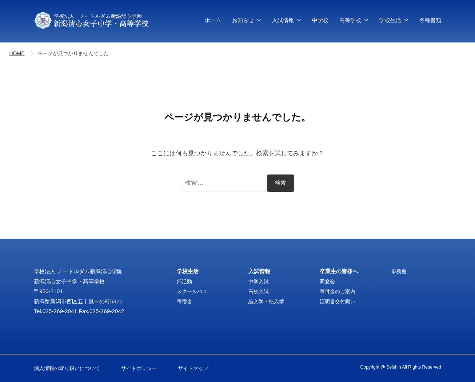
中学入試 (259, 281)
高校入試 (259, 291)
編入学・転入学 (267, 301)
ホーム (213, 20)
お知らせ (243, 20)
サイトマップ (192, 368)
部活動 (185, 281)
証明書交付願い (339, 301)
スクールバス (193, 291)
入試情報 (283, 20)
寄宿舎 (185, 301)
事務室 (399, 271)
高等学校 (350, 20)
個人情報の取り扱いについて (69, 368)
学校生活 (390, 20)
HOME (17, 53)
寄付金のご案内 (339, 291)
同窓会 (328, 281)
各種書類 (430, 20)
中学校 (320, 20)
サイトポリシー (140, 368)
